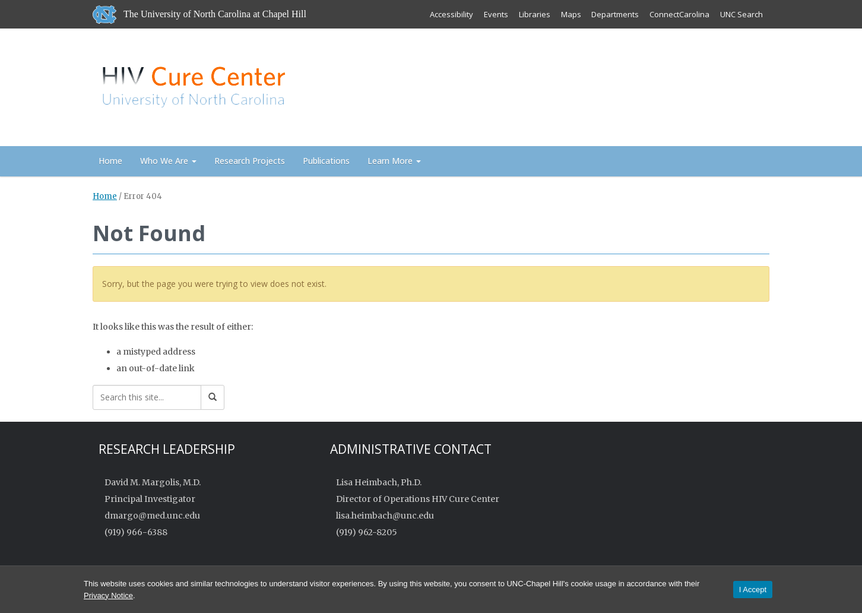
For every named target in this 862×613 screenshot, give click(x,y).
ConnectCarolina (679, 14)
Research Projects (249, 160)
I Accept (752, 589)
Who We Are (168, 160)
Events (495, 14)
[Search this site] (147, 397)
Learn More (394, 160)
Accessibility (451, 14)
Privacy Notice (108, 595)
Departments (615, 14)
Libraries (534, 14)
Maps (570, 14)
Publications (326, 160)
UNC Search (741, 14)
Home (110, 160)
